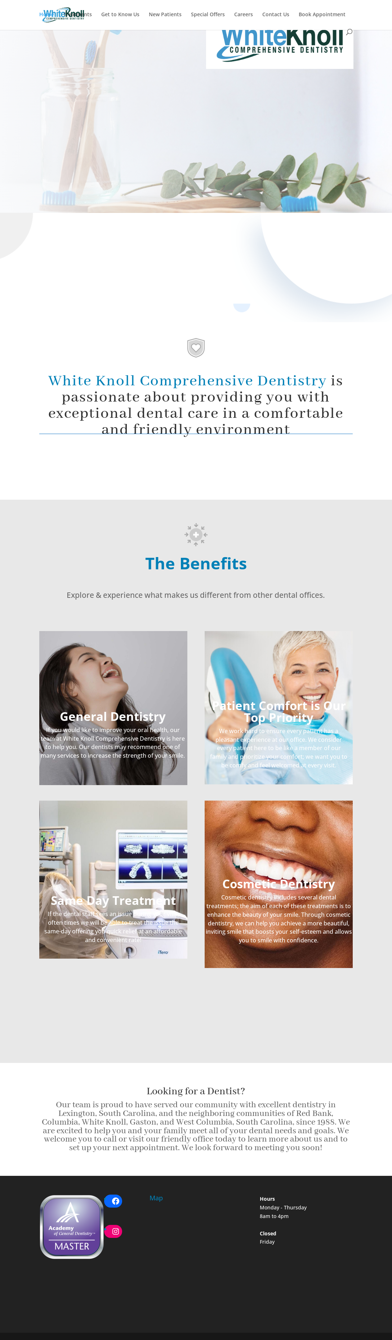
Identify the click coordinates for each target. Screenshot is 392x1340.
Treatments (77, 15)
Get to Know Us (120, 15)
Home (46, 15)
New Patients (165, 15)
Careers (243, 15)
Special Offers (208, 15)
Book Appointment (322, 15)
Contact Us (275, 15)
